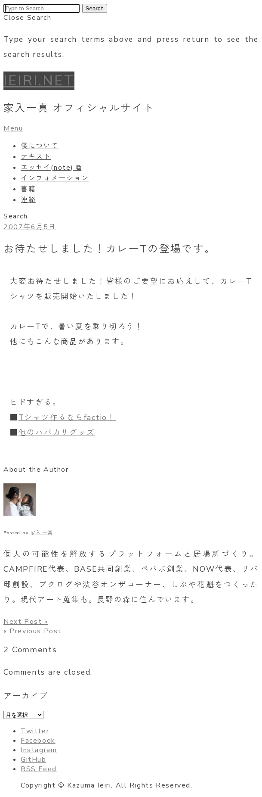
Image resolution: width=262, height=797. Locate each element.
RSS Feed (39, 769)
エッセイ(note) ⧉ (51, 167)
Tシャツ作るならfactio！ (67, 417)
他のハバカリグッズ (56, 432)
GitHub (33, 759)
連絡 (28, 200)
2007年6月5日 (29, 227)
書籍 (28, 189)
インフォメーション (55, 178)
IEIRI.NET (38, 81)
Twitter (35, 731)
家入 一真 (42, 532)
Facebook (38, 740)
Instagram (39, 750)
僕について (40, 146)
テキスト (36, 157)
